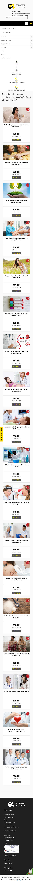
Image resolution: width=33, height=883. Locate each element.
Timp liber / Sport (5, 44)
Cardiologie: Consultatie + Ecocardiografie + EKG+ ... (16, 730)
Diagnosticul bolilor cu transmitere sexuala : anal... (16, 314)
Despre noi (7, 835)
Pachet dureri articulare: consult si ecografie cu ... (16, 239)
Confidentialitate (8, 840)
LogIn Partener (8, 870)
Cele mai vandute (9, 817)
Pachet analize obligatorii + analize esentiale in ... (16, 390)
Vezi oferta (16, 140)
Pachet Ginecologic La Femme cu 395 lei (16, 691)
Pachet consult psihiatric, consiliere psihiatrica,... (16, 541)
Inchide (19, 881)
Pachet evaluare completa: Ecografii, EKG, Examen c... (16, 768)
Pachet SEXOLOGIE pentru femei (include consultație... (16, 654)
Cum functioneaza (9, 814)
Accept (13, 881)
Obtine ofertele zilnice (9, 28)
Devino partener (8, 868)
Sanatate (3, 47)
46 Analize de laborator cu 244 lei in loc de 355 (16, 465)
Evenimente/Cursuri (6, 40)
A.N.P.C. (6, 843)
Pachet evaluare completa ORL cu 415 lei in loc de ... (16, 503)
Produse (3, 54)
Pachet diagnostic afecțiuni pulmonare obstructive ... (16, 125)
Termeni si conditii (9, 838)
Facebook (7, 860)
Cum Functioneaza (6, 58)
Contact (6, 820)
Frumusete (3, 37)
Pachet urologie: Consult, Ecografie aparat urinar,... (16, 163)
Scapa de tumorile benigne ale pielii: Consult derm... (16, 277)
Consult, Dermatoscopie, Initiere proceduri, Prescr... (16, 579)
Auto (2, 51)
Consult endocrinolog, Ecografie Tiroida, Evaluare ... (16, 428)
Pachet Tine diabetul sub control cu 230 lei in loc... (16, 617)
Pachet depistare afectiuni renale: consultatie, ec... (16, 201)
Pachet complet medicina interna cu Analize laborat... (16, 352)
